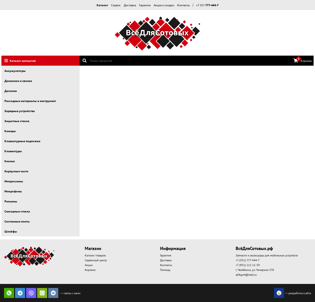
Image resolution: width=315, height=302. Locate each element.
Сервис (116, 5)
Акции (89, 265)
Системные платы (17, 221)
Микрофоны (13, 191)
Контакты (183, 5)
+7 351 (207, 5)
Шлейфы (10, 231)
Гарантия (165, 255)
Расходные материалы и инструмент (30, 101)
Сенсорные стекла (17, 211)
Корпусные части (16, 171)
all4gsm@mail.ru (246, 274)
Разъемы (10, 201)
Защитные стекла (16, 121)
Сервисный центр (96, 260)
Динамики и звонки (18, 81)
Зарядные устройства (19, 111)
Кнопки (9, 161)
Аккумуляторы (15, 70)
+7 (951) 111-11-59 (248, 265)
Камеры (10, 131)
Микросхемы (13, 181)
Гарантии (145, 5)
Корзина (303, 60)
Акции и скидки (164, 5)
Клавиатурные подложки (22, 141)
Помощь (165, 269)
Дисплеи (10, 91)
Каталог (102, 5)
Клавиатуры (13, 151)
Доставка (130, 5)
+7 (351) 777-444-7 (248, 260)
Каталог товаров (95, 255)
